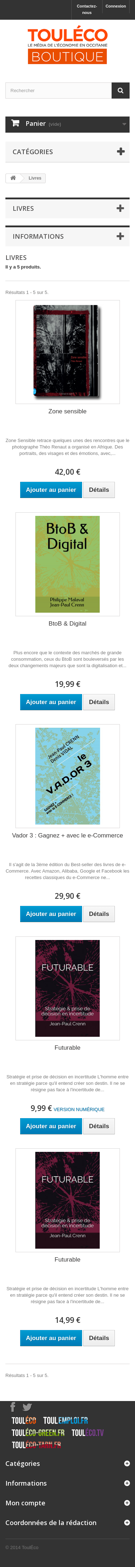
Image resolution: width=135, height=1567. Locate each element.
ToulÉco (30, 1547)
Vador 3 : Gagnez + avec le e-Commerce (67, 835)
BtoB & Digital (67, 623)
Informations (38, 236)
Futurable (68, 1047)
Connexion (115, 6)
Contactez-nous (87, 9)
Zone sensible (68, 411)
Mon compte (25, 1503)
